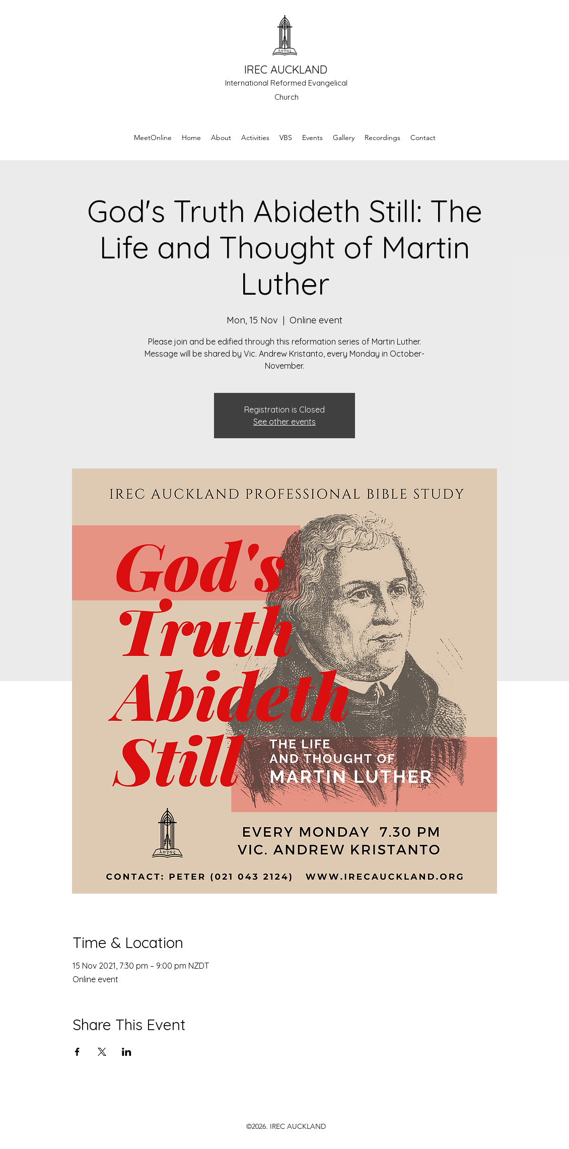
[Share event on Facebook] (77, 1052)
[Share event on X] (102, 1052)
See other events (284, 422)
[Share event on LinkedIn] (126, 1052)
